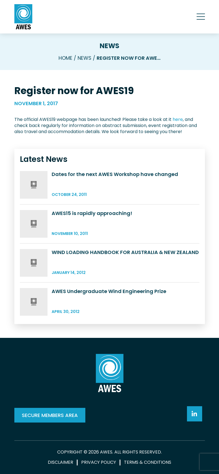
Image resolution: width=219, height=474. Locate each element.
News (109, 45)
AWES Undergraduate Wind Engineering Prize (109, 291)
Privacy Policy (98, 462)
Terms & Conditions (147, 462)
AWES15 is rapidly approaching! (92, 213)
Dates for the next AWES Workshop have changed (115, 174)
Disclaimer (60, 462)
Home (65, 58)
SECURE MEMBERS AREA (50, 415)
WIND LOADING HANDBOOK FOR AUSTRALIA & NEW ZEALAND (125, 252)
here (178, 119)
